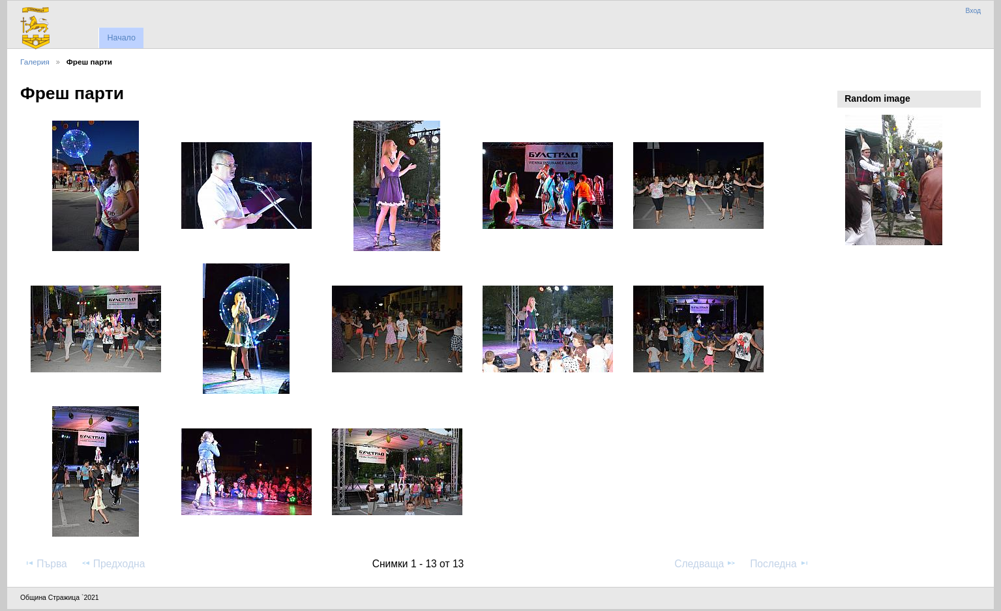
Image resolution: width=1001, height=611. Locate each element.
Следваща (705, 563)
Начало (121, 37)
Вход (973, 10)
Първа (45, 563)
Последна (779, 563)
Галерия (35, 61)
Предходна (113, 563)
